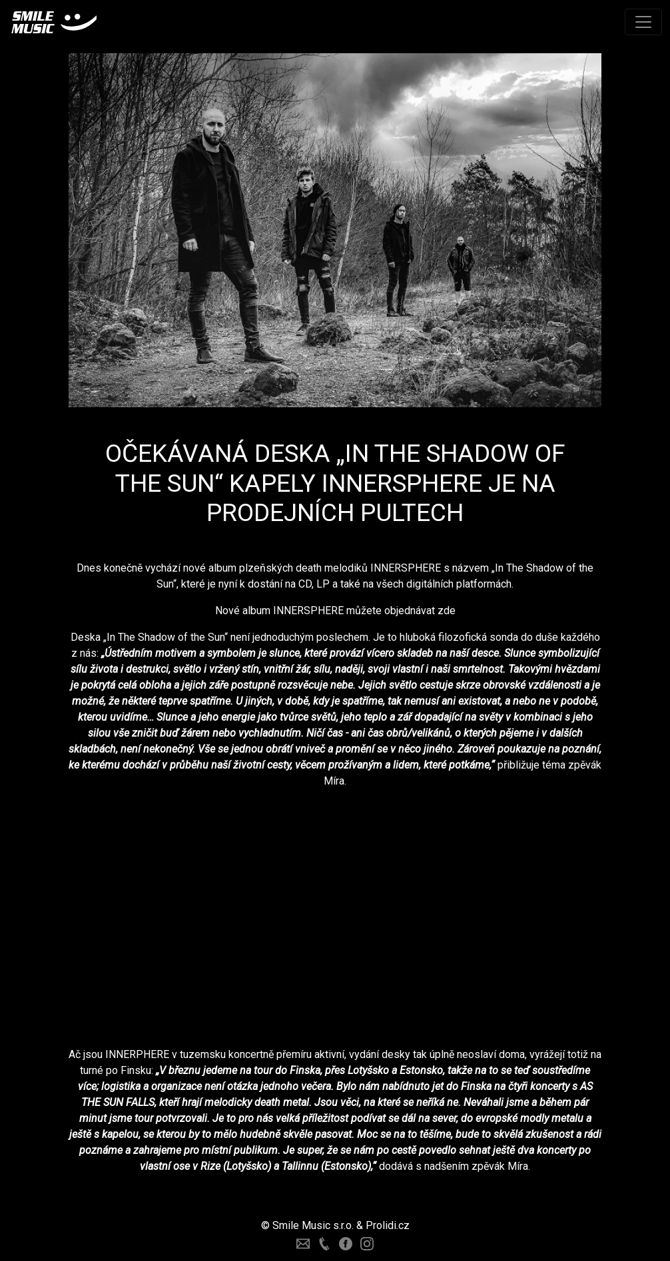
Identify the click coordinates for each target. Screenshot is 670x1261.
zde (447, 610)
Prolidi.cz (388, 1225)
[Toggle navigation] (643, 22)
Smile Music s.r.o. (313, 1225)
